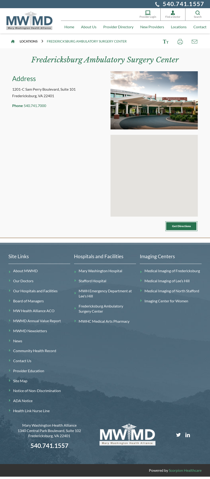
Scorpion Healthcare (185, 473)
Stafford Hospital (92, 283)
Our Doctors (23, 283)
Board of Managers (28, 303)
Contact (199, 28)
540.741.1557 (183, 3)
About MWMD (25, 273)
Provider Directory (118, 28)
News (17, 343)
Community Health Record (34, 353)
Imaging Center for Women (166, 303)
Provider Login (148, 14)
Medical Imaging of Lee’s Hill (167, 283)
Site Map (20, 383)
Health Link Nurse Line (31, 413)
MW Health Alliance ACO (34, 313)
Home (69, 28)
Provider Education (28, 373)
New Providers (152, 28)
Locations (179, 28)
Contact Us (22, 363)
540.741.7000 (35, 105)
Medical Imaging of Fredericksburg (172, 273)
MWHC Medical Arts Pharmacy (104, 324)
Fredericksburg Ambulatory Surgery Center (101, 311)
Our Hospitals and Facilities (35, 293)
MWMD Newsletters (30, 333)
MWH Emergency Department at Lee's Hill (105, 296)
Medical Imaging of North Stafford (171, 293)
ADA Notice (23, 403)
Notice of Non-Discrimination (37, 393)
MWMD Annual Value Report (37, 323)
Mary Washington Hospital (100, 273)
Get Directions (176, 227)
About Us (88, 28)
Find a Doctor (173, 14)
